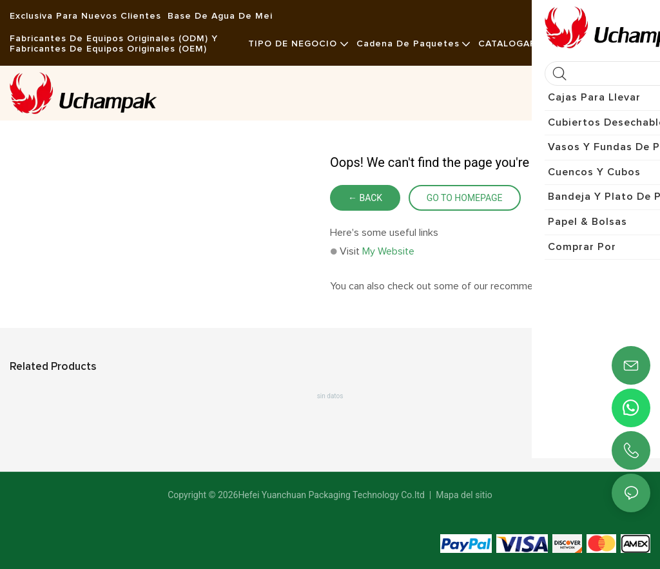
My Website (388, 251)
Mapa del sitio (463, 495)
